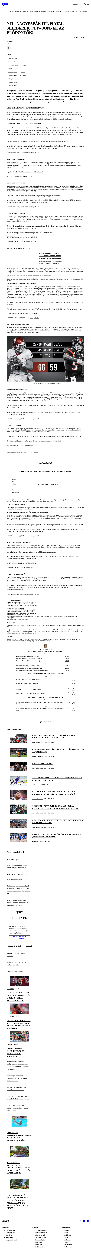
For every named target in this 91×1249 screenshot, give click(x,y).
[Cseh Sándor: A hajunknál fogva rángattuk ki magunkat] (19, 1041)
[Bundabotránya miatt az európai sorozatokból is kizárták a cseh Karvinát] (19, 1097)
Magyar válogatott (11, 1240)
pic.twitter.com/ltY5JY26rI (15, 590)
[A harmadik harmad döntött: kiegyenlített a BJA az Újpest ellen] (18, 785)
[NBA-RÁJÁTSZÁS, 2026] (18, 771)
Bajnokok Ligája (40, 1240)
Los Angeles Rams (12, 85)
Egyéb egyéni (68, 1244)
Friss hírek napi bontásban (20, 11)
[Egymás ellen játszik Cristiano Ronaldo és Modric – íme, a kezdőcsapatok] (19, 985)
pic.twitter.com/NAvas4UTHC (16, 414)
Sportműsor (51, 11)
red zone (23, 72)
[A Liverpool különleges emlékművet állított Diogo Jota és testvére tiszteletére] (19, 1156)
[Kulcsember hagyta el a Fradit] (19, 971)
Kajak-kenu (67, 1235)
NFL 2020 (23, 65)
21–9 (66, 665)
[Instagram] (80, 1221)
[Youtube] (88, 1221)
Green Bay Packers (12, 82)
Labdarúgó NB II (11, 1232)
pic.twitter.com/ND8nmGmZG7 (33, 172)
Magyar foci (5, 1227)
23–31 (67, 670)
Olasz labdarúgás (40, 1235)
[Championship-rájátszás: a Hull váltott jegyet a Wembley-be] (18, 757)
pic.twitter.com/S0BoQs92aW (27, 563)
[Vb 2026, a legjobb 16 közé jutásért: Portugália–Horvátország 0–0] (19, 866)
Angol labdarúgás (37, 756)
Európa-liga (38, 1242)
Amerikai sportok (37, 742)
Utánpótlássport (83, 11)
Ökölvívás (67, 1240)
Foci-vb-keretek (42, 11)
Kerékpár (67, 1237)
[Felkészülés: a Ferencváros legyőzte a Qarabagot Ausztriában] (19, 964)
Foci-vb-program (32, 11)
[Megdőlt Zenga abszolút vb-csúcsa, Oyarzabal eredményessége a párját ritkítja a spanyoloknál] (19, 877)
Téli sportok (68, 1247)
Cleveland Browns (12, 75)
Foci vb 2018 (39, 1244)
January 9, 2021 (34, 567)
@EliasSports (19, 146)
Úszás (66, 1232)
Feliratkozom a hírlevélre (19, 937)
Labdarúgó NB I (10, 1230)
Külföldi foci (35, 1227)
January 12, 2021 (28, 176)
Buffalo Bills (23, 75)
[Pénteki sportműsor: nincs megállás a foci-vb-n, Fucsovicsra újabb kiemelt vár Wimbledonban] (19, 903)
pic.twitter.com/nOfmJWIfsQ (52, 441)
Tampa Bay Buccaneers (13, 61)
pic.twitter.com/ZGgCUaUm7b (27, 313)
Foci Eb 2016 (39, 1247)
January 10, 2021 (34, 418)
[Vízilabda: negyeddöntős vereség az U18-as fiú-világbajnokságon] (19, 1126)
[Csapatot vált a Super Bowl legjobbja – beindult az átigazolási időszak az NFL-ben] (18, 813)
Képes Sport (59, 11)
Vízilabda (9, 1044)
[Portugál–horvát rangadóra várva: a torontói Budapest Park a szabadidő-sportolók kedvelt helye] (19, 1189)
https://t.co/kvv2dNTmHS (15, 172)
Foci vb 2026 (10, 989)
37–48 (67, 658)
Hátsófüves (9, 1235)
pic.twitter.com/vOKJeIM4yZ (39, 202)
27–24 (67, 656)
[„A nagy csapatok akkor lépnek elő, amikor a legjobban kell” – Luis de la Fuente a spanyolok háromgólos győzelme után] (19, 890)
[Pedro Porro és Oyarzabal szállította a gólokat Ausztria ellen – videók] (19, 1088)
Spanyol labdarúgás (41, 1232)
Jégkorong (35, 784)
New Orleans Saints (13, 65)
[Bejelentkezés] (75, 4)
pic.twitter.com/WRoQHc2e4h (27, 237)
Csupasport (66, 11)
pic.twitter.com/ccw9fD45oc (49, 148)
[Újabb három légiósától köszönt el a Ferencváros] (19, 954)
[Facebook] (84, 1221)
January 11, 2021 (34, 152)
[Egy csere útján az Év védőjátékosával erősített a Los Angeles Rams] (18, 742)
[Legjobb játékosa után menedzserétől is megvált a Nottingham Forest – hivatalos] (19, 1108)
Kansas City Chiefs (12, 72)
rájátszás (10, 68)
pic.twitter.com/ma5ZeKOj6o (34, 531)
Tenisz (66, 1242)
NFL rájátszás (11, 78)
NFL (17, 68)
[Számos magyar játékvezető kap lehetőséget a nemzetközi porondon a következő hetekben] (19, 1078)
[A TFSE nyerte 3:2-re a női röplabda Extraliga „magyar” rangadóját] (18, 841)
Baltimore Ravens (12, 58)
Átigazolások (9, 1237)
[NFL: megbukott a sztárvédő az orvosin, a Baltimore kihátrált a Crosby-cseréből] (18, 799)
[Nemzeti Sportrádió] (81, 4)
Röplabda (35, 841)
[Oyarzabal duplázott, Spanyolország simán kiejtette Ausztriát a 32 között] (19, 1013)
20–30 (67, 668)
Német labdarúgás (40, 1237)
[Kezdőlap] (5, 4)
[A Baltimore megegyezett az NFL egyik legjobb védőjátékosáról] (18, 827)
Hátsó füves (74, 11)
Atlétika (66, 1230)
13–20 (67, 661)
